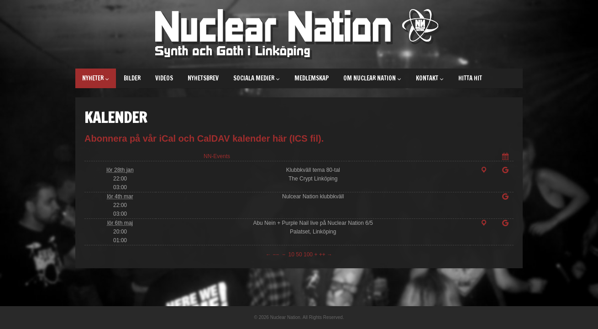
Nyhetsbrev (203, 78)
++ (322, 254)
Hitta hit (470, 78)
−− (276, 254)
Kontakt (430, 78)
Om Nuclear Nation (372, 78)
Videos (164, 78)
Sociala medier (256, 78)
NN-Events (217, 156)
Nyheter (95, 78)
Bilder (132, 78)
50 (299, 254)
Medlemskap (311, 78)
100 (308, 254)
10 (291, 254)
